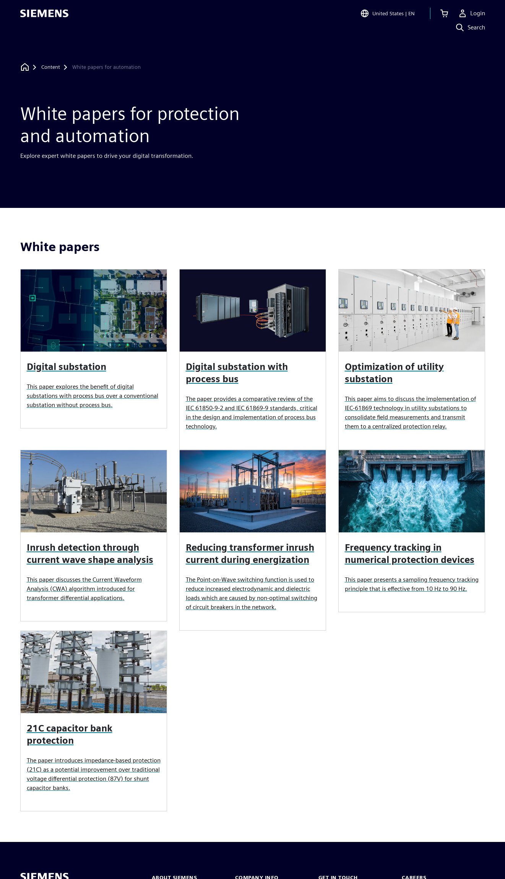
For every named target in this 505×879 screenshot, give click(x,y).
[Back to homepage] (24, 67)
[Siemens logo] (44, 17)
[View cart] (444, 16)
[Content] (50, 67)
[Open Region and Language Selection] (387, 16)
